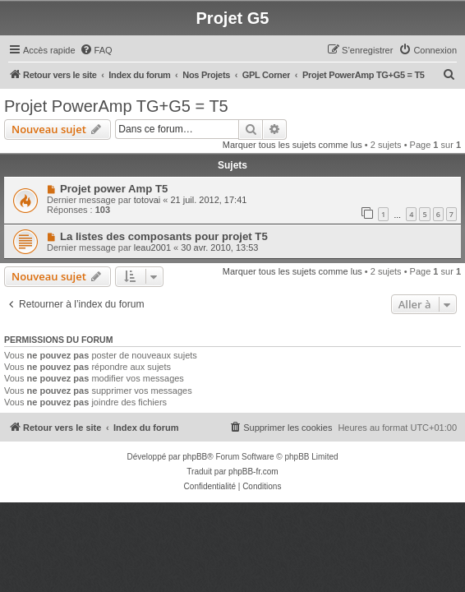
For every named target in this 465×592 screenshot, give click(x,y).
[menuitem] (96, 50)
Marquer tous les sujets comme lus (292, 145)
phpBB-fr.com (253, 471)
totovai (147, 200)
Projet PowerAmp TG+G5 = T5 (116, 106)
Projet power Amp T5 (114, 189)
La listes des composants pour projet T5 (164, 236)
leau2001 (152, 247)
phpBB (194, 456)
